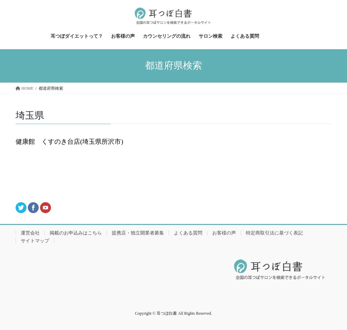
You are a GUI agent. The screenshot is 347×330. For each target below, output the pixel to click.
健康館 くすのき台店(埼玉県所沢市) (69, 141)
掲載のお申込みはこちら (76, 233)
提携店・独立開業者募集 (138, 233)
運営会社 (30, 233)
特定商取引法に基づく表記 (274, 233)
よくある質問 (188, 233)
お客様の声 (224, 233)
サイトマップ (35, 240)
